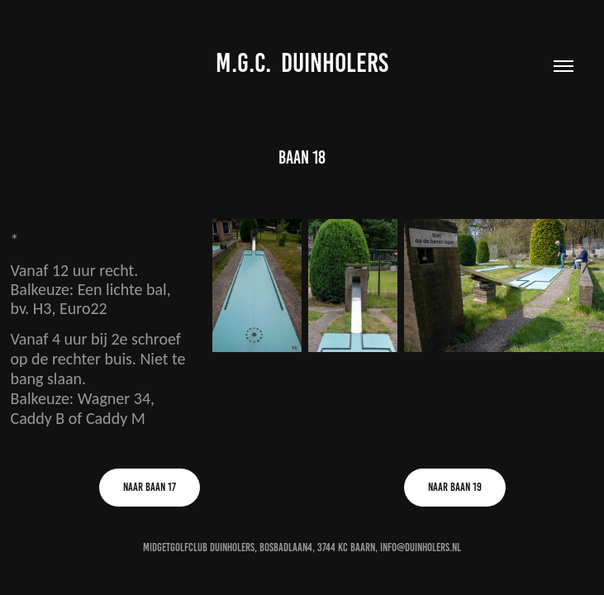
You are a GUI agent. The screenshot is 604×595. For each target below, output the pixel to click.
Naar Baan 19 (455, 487)
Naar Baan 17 (149, 487)
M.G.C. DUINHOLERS (302, 63)
